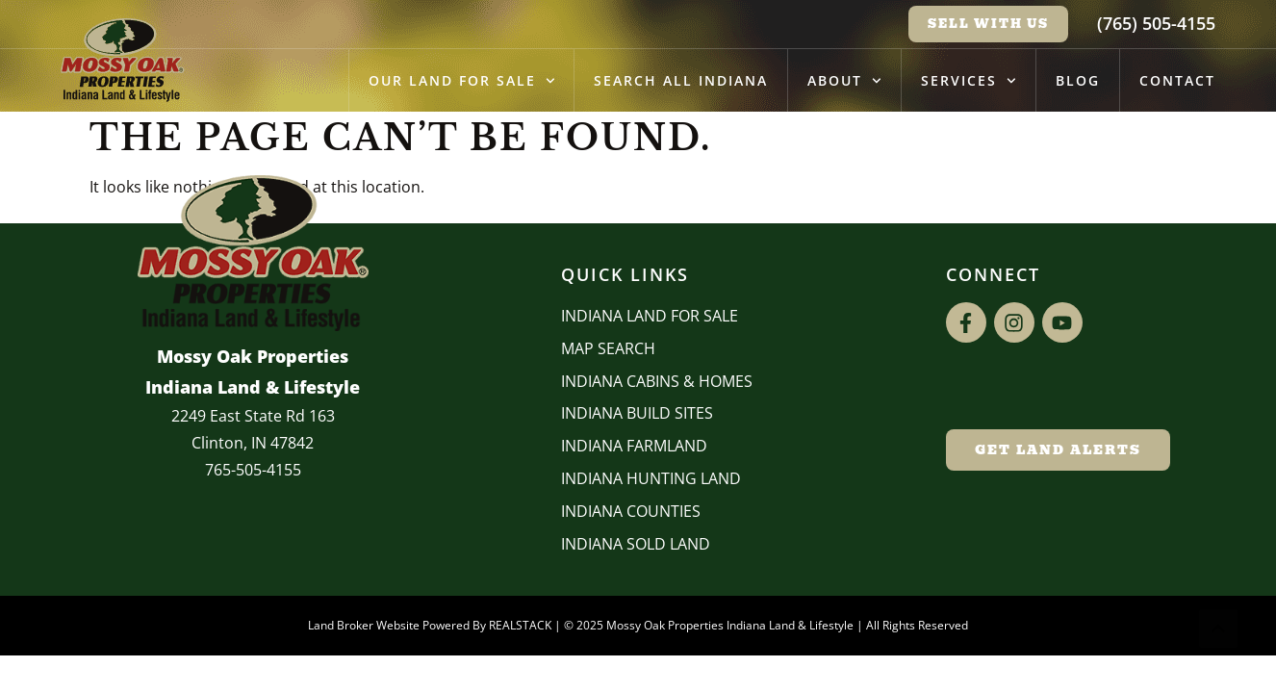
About (844, 80)
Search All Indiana (681, 80)
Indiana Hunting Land (651, 478)
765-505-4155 (253, 469)
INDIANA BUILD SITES (637, 413)
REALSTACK (520, 625)
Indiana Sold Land (635, 543)
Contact (1177, 80)
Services (968, 80)
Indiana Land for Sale (649, 315)
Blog (1078, 80)
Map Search (608, 348)
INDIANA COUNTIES (631, 511)
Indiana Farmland (634, 445)
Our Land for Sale (462, 80)
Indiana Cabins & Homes (657, 381)
